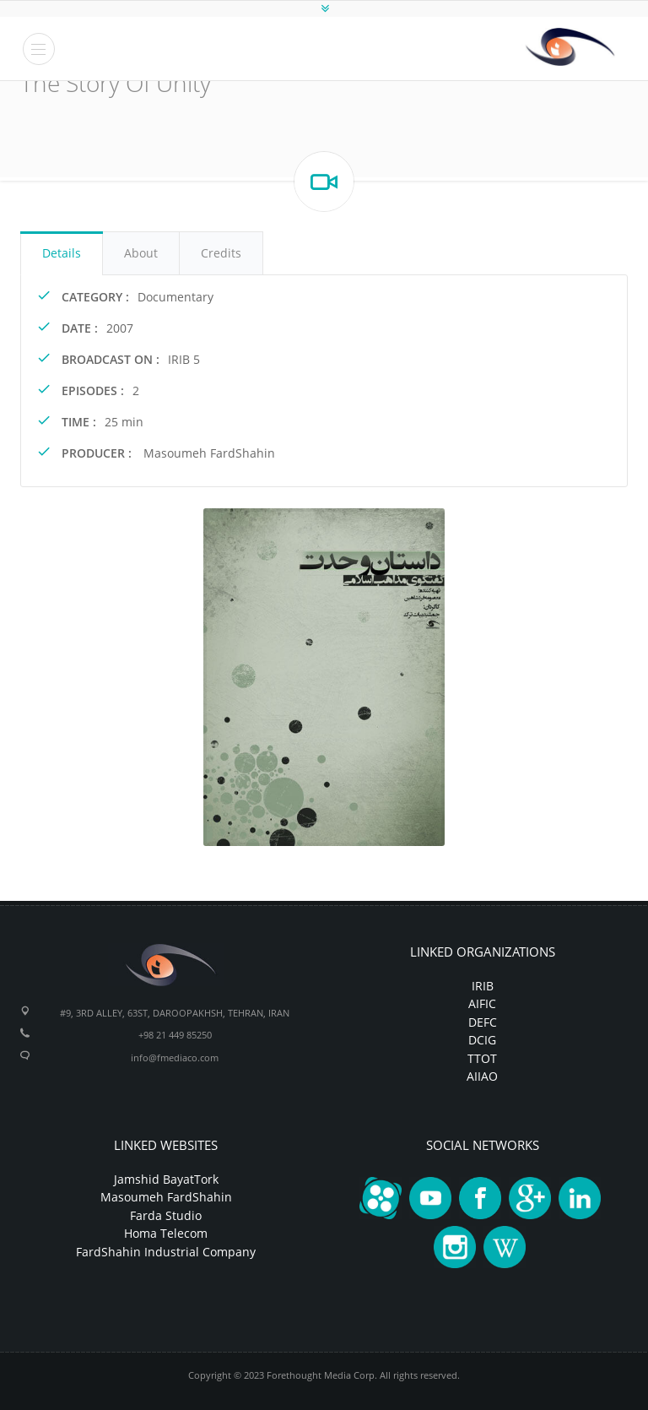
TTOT (482, 1058)
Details (61, 253)
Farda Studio (166, 1215)
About (141, 253)
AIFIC (482, 1003)
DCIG (482, 1040)
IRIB (483, 986)
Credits (221, 253)
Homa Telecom (166, 1233)
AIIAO (482, 1076)
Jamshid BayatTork (166, 1179)
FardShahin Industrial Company (166, 1252)
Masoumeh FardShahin (166, 1197)
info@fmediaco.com (175, 1057)
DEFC (482, 1022)
